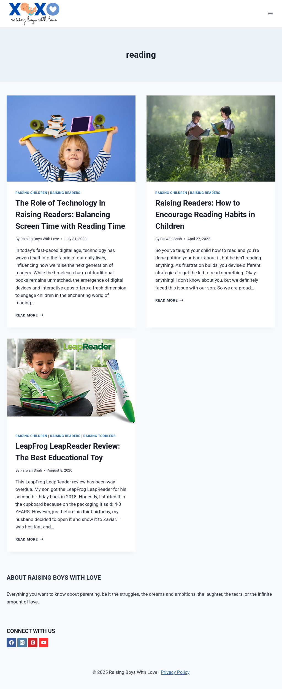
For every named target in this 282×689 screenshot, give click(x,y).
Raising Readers (65, 193)
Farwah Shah (171, 238)
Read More (29, 315)
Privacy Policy (175, 672)
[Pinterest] (32, 642)
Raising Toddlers (99, 436)
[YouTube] (43, 642)
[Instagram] (22, 642)
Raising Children (31, 193)
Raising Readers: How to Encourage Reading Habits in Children (205, 214)
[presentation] (71, 138)
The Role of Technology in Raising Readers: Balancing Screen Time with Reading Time (70, 214)
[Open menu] (270, 13)
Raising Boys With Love (39, 238)
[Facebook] (11, 642)
